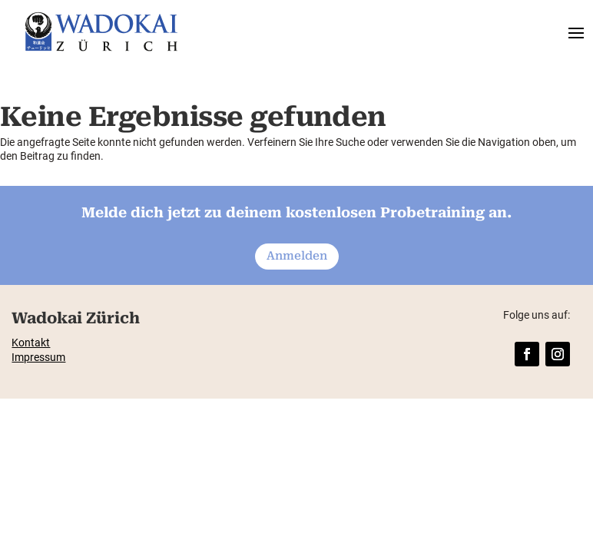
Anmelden (297, 256)
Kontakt (31, 342)
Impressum (38, 357)
